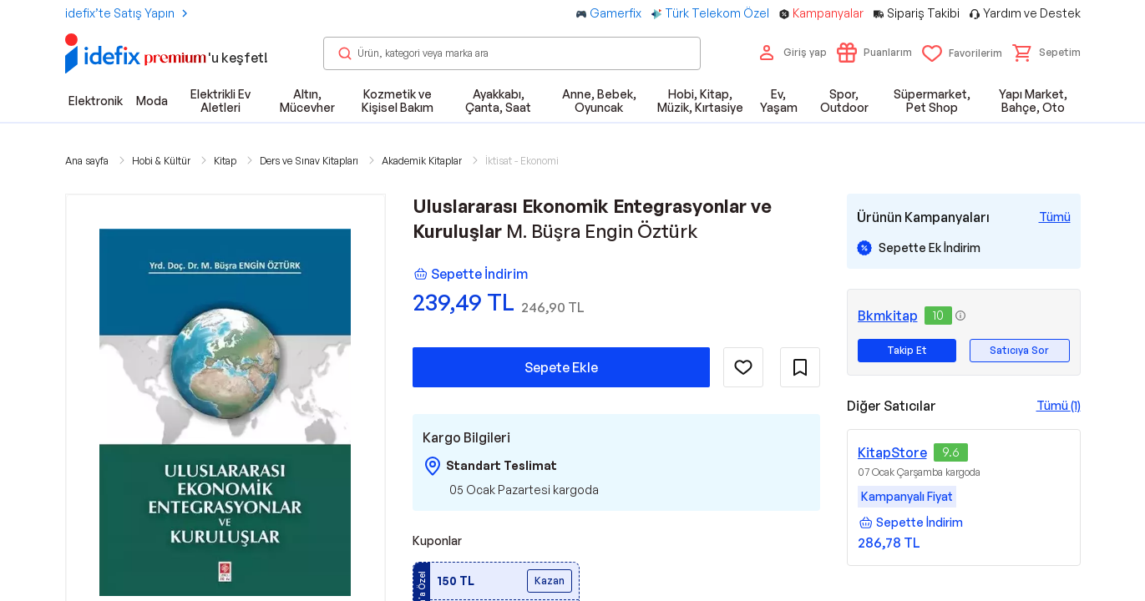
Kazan (550, 580)
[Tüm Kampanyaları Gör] (1055, 217)
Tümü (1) (1058, 405)
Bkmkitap (888, 315)
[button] (1046, 53)
